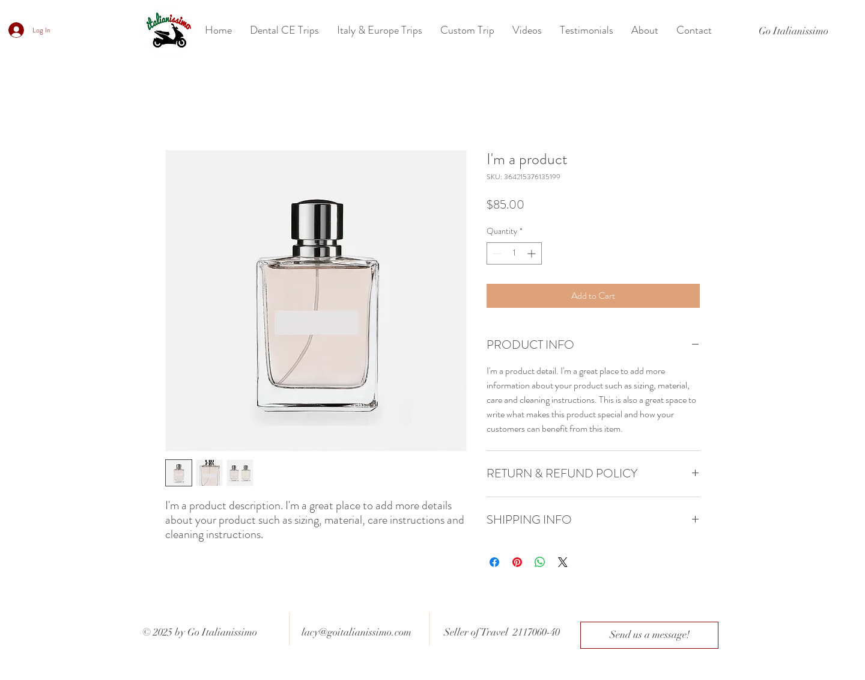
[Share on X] (563, 562)
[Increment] (532, 253)
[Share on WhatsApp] (540, 562)
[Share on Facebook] (494, 562)
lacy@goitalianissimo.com (356, 632)
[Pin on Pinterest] (517, 562)
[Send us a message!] (649, 635)
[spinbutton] (514, 253)
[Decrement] (495, 253)
